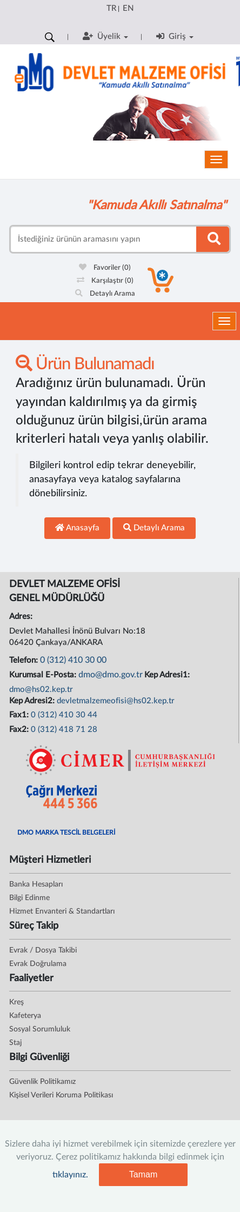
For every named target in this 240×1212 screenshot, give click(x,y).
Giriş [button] (175, 36)
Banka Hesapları (36, 884)
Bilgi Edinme (29, 898)
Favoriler (105, 267)
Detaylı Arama (105, 293)
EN (128, 8)
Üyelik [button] (105, 36)
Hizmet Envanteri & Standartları (62, 911)
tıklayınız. (70, 1174)
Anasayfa (77, 527)
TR (111, 8)
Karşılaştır (105, 280)
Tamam (143, 1174)
